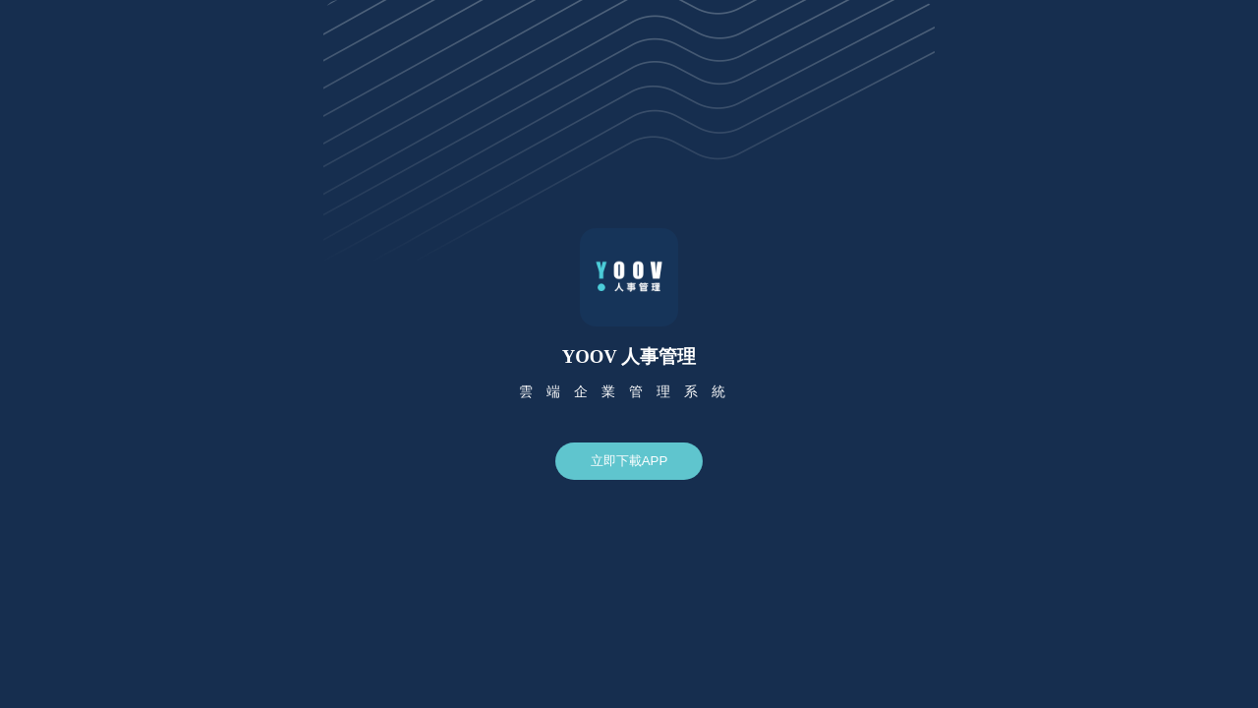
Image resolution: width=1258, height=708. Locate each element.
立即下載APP (629, 460)
